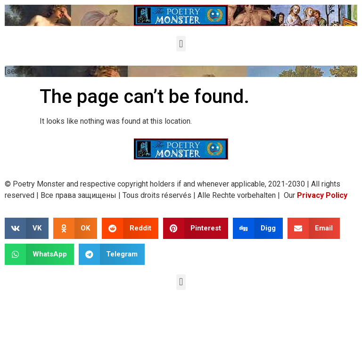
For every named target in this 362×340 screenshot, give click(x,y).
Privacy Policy (322, 195)
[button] (180, 43)
